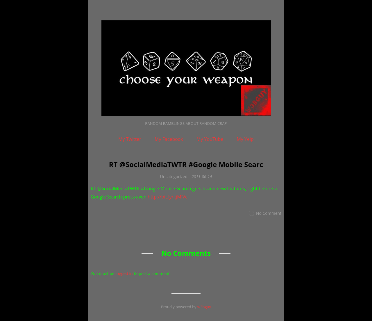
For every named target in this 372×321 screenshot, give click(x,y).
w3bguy (204, 306)
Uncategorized (173, 176)
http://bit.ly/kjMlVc (167, 197)
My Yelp (245, 139)
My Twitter (129, 139)
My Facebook (169, 139)
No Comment (268, 213)
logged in (124, 273)
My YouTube (209, 139)
